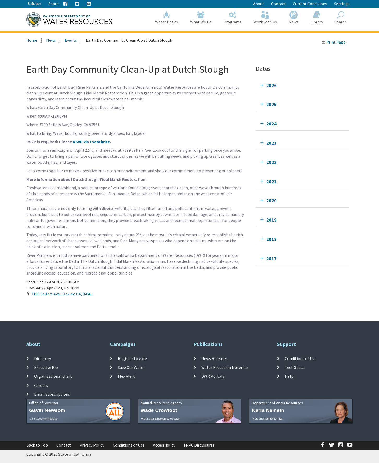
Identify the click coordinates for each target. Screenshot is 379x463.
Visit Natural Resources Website (160, 419)
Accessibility (164, 445)
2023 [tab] (271, 143)
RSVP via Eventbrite (91, 141)
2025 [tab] (271, 104)
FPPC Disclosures (199, 445)
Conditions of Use (300, 358)
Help (289, 376)
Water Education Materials (225, 367)
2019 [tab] (271, 220)
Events (71, 40)
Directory (42, 358)
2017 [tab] (271, 258)
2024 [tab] (271, 124)
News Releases (214, 358)
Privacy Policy (92, 445)
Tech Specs (294, 367)
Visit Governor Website (43, 419)
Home (31, 40)
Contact (278, 3)
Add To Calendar (46, 304)
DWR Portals (212, 376)
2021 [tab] (271, 182)
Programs (233, 18)
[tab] (302, 85)
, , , (62, 293)
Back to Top (37, 445)
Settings (342, 3)
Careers (41, 385)
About (258, 3)
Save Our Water (131, 367)
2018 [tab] (271, 239)
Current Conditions (310, 3)
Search (341, 18)
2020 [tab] (271, 201)
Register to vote (132, 358)
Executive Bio (46, 367)
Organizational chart (53, 376)
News (294, 18)
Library (316, 18)
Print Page (333, 42)
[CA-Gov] (34, 4)
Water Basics (166, 18)
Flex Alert (126, 376)
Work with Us (265, 18)
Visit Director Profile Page (267, 419)
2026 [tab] (271, 85)
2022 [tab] (271, 162)
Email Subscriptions (52, 394)
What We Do (201, 18)
